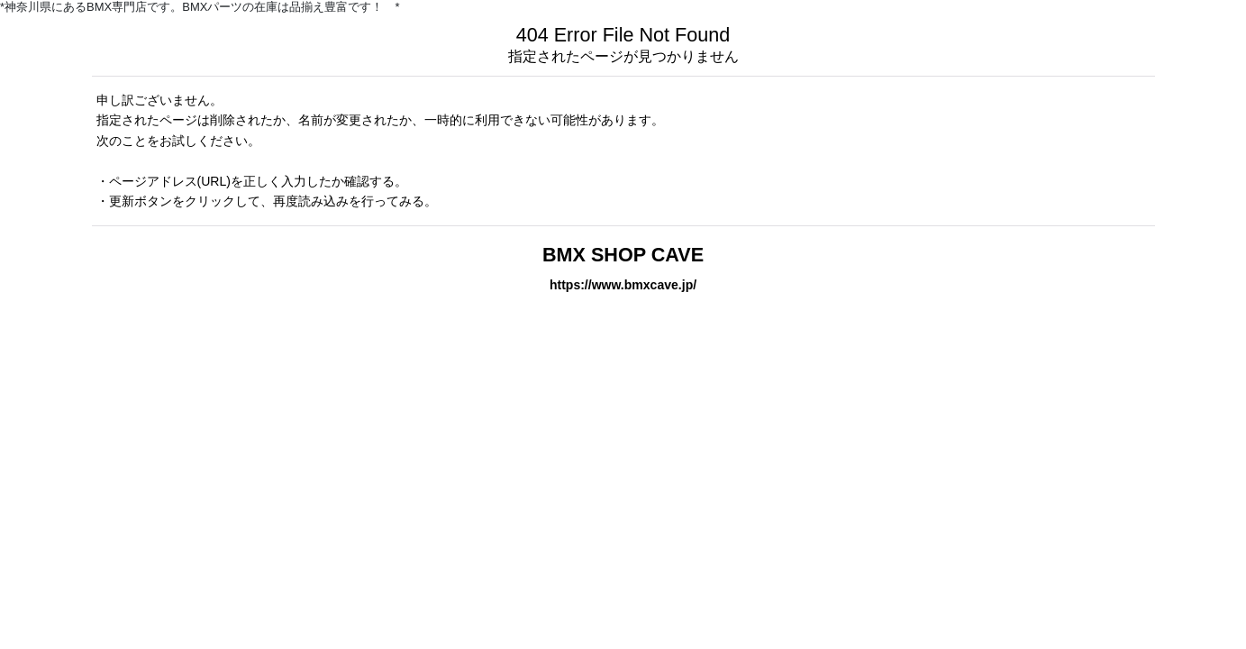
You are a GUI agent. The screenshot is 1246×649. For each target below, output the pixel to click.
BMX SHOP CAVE (623, 254)
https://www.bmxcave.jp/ (623, 285)
